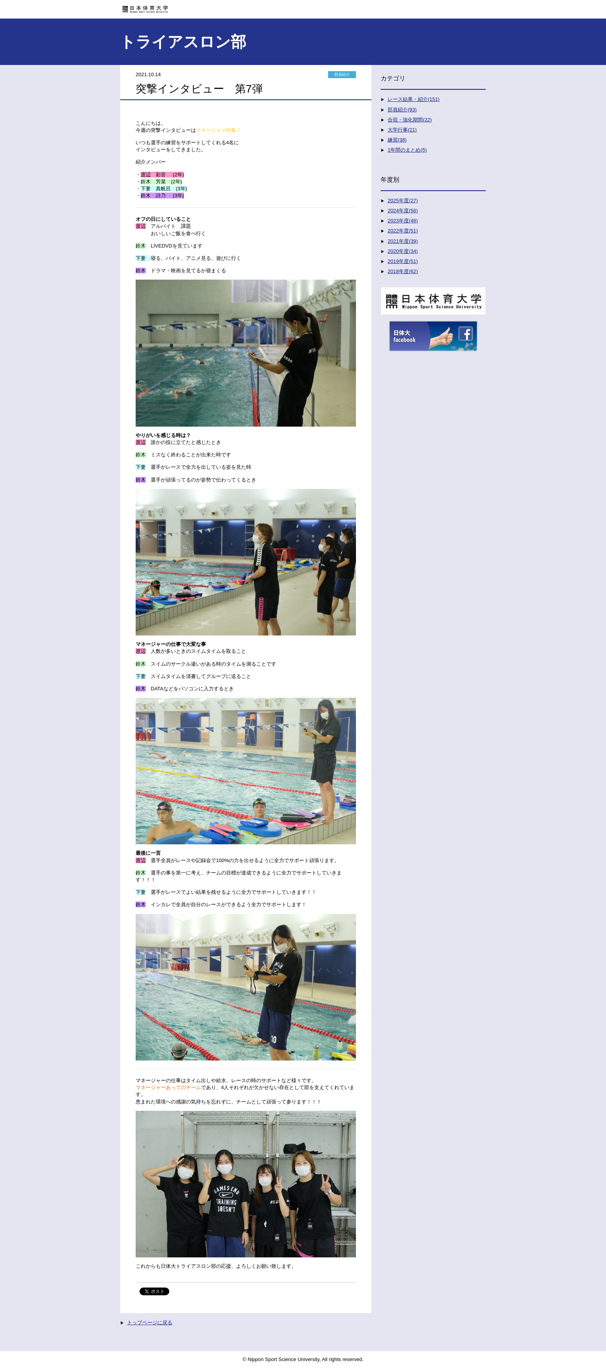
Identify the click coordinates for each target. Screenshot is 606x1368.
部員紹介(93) (402, 110)
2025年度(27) (403, 200)
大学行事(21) (402, 130)
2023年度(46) (403, 221)
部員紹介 (342, 74)
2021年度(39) (403, 241)
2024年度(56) (403, 210)
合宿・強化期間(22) (410, 120)
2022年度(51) (403, 231)
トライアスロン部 (183, 41)
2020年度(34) (403, 251)
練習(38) (397, 140)
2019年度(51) (403, 261)
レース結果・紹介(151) (413, 99)
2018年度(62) (403, 271)
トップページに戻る (149, 1322)
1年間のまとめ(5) (407, 150)
